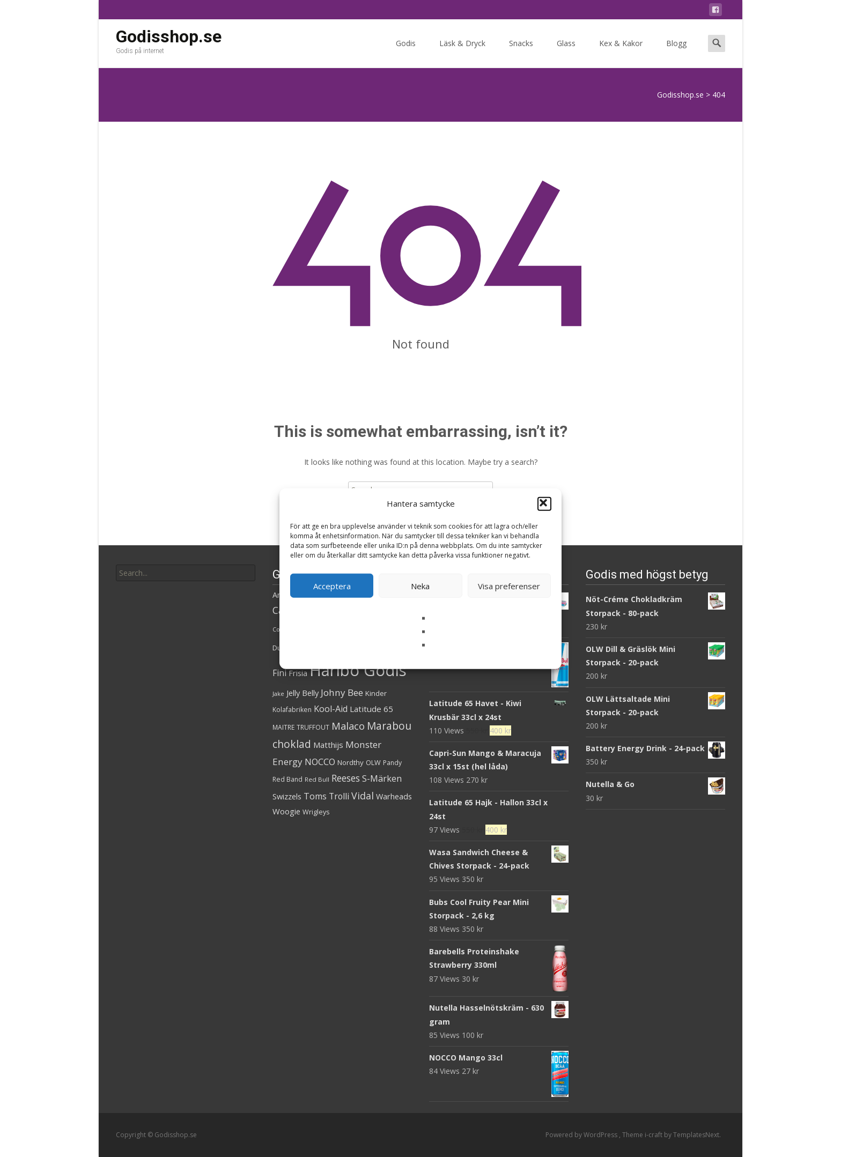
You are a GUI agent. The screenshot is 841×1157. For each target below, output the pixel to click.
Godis (406, 53)
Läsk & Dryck (462, 53)
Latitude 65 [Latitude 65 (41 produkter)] (371, 708)
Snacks (521, 53)
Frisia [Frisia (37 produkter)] (298, 673)
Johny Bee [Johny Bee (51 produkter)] (342, 692)
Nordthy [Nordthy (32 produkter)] (350, 762)
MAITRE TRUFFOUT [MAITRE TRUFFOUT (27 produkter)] (300, 727)
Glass (566, 53)
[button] (544, 503)
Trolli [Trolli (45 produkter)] (339, 796)
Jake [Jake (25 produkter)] (278, 693)
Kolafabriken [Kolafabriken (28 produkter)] (292, 709)
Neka (420, 585)
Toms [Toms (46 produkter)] (315, 796)
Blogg (676, 53)
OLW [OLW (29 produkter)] (373, 762)
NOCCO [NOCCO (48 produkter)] (320, 761)
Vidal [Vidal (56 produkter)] (362, 795)
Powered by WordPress (582, 1134)
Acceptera (332, 585)
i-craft (654, 1134)
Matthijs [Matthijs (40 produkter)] (328, 744)
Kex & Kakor (621, 53)
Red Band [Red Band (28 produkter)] (287, 779)
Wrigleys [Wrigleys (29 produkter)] (316, 812)
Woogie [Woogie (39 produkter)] (286, 811)
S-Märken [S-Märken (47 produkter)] (382, 778)
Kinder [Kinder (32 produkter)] (376, 693)
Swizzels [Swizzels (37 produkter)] (286, 796)
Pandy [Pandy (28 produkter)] (392, 762)
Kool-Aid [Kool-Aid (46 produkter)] (331, 709)
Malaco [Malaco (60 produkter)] (348, 725)
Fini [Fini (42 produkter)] (279, 673)
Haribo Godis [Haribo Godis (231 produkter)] (358, 670)
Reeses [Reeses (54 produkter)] (345, 778)
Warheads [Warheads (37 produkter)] (394, 796)
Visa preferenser (509, 585)
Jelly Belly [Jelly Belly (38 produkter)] (302, 692)
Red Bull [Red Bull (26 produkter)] (317, 779)
